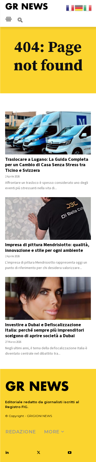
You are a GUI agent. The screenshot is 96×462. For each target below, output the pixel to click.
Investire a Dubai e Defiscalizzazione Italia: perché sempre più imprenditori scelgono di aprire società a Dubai (44, 330)
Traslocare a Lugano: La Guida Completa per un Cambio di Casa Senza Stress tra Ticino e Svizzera (46, 164)
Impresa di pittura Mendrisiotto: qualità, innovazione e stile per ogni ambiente (47, 247)
